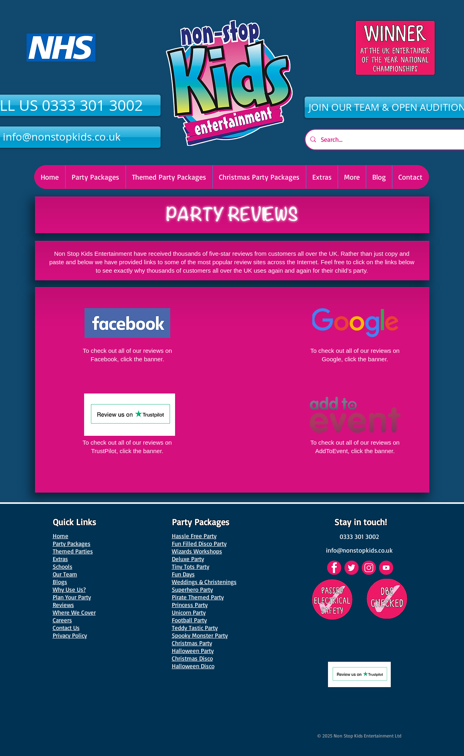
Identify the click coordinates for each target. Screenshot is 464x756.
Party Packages (72, 543)
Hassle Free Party (194, 536)
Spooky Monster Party (200, 635)
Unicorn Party (189, 612)
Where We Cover (74, 612)
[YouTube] (386, 568)
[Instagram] (369, 568)
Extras (60, 559)
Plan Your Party (72, 597)
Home (60, 536)
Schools (62, 566)
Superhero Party (192, 589)
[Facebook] (334, 568)
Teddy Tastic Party (195, 628)
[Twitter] (351, 568)
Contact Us (66, 628)
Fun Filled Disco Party (199, 543)
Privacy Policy (70, 635)
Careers (62, 620)
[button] (259, 177)
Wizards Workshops (197, 551)
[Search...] (389, 139)
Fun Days (183, 574)
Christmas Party (192, 643)
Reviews (63, 605)
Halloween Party (193, 651)
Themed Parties (73, 551)
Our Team (65, 574)
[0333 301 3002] (359, 536)
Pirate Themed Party (198, 597)
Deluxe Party (188, 559)
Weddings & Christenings (204, 582)
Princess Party (190, 605)
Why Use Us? (69, 589)
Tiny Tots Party (190, 566)
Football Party (189, 620)
